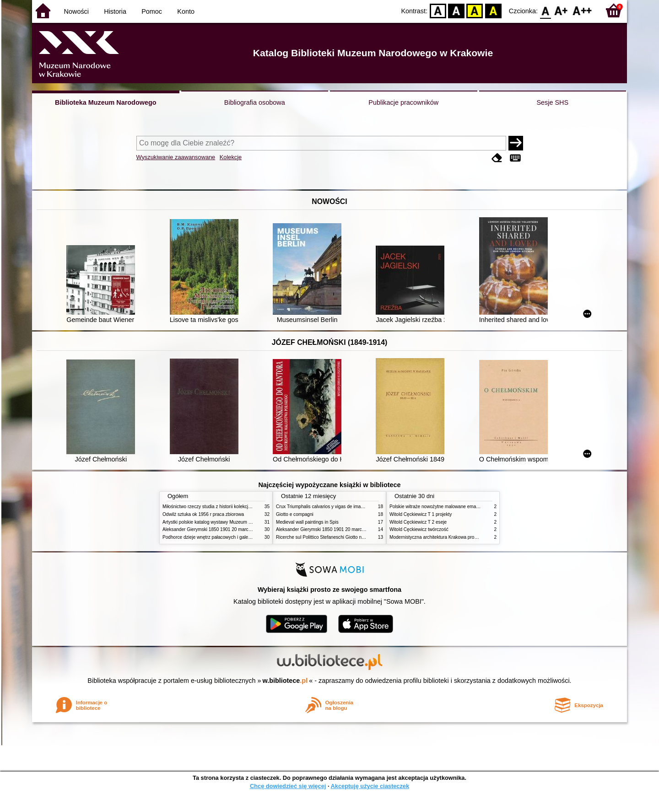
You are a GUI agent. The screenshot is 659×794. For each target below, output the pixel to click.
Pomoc (151, 11)
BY (493, 10)
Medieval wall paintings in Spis (307, 522)
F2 (582, 10)
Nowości (76, 11)
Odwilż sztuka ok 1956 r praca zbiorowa (203, 514)
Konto (185, 11)
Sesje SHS (552, 102)
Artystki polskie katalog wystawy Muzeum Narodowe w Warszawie (229, 522)
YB (475, 10)
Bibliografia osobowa (254, 102)
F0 (545, 10)
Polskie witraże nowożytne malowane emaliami (437, 506)
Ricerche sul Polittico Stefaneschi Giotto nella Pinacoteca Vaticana (344, 537)
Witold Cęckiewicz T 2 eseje (418, 522)
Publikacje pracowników (403, 102)
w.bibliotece (285, 680)
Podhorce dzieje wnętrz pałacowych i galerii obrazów (216, 537)
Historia (115, 11)
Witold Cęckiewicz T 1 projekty (420, 514)
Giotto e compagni (294, 514)
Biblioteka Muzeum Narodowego (105, 102)
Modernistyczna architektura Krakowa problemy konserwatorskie (455, 537)
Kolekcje (231, 157)
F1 (561, 10)
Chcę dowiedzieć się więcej (288, 786)
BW (456, 10)
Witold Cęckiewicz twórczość (418, 529)
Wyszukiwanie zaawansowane (176, 157)
